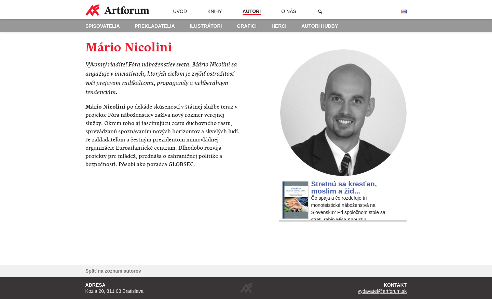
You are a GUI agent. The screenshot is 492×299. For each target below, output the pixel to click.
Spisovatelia (102, 26)
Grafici (247, 26)
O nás (288, 11)
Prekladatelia (155, 26)
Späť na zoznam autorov (113, 271)
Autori (252, 11)
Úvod (180, 11)
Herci (279, 26)
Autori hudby (319, 26)
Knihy (214, 11)
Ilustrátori (206, 26)
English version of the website (404, 12)
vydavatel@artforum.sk (382, 291)
